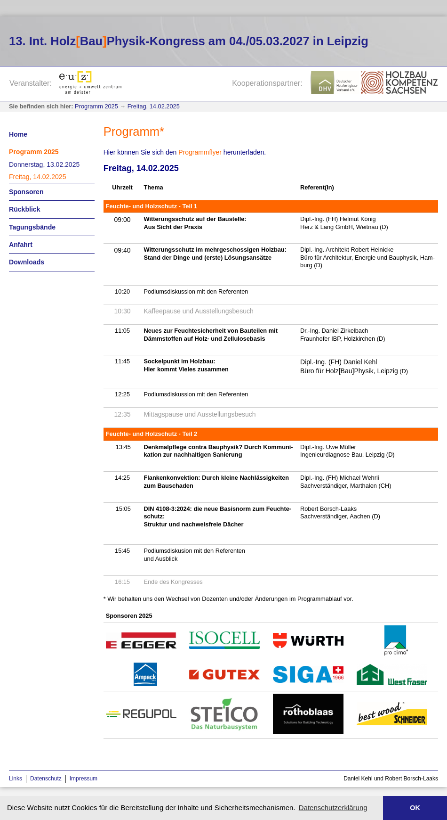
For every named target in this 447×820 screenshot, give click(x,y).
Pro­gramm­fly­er (200, 152)
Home (18, 134)
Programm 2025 (96, 106)
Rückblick (24, 209)
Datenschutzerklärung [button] (333, 808)
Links (15, 778)
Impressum (83, 778)
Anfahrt (20, 244)
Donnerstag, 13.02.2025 (44, 164)
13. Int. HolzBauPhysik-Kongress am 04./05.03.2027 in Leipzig (188, 41)
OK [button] (415, 808)
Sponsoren (26, 192)
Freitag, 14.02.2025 (154, 106)
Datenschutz (46, 778)
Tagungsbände (32, 227)
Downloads (26, 262)
